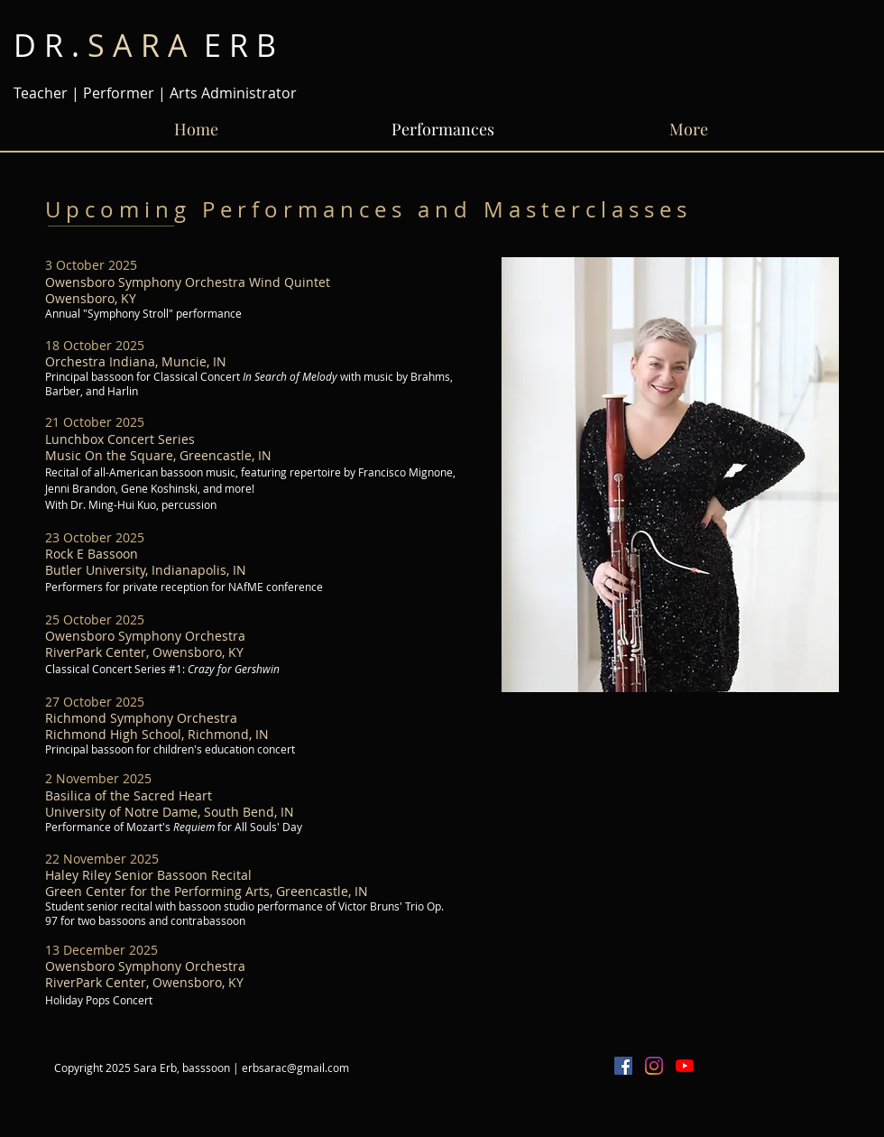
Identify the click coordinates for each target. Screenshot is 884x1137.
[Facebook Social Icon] (623, 1066)
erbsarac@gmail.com (295, 1067)
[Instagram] (654, 1066)
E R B (145, 45)
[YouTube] (685, 1066)
